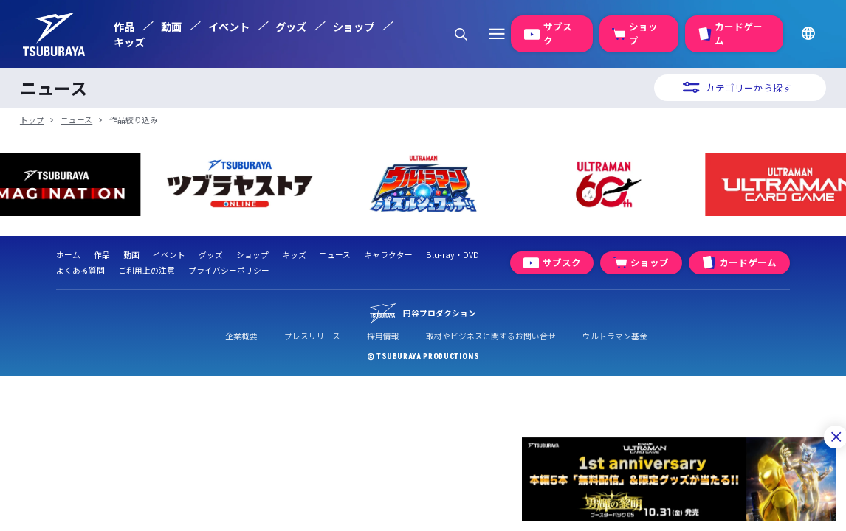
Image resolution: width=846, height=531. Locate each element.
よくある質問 (80, 270)
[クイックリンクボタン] (497, 33)
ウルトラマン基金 (614, 335)
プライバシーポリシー (228, 270)
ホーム (68, 254)
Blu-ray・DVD (452, 254)
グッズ (290, 26)
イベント (229, 26)
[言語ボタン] (807, 34)
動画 (171, 26)
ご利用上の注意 (146, 270)
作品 (124, 26)
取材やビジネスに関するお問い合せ (491, 335)
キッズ (129, 41)
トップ (32, 119)
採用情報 (383, 335)
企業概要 (241, 335)
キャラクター (388, 254)
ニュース (76, 119)
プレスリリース (312, 335)
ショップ (353, 26)
